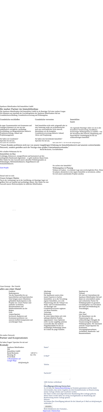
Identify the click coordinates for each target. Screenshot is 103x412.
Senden (48, 406)
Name (46, 347)
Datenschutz (56, 411)
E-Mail (46, 356)
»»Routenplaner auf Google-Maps (14, 360)
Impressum (46, 411)
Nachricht (47, 373)
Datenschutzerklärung (62, 388)
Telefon (46, 364)
